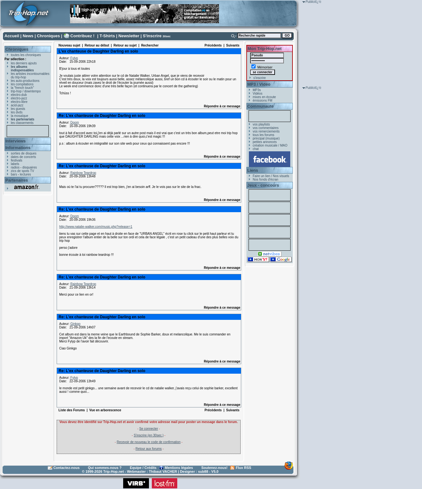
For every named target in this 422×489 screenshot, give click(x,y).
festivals (16, 160)
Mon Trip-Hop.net (265, 48)
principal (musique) (266, 138)
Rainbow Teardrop (83, 173)
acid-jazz (17, 105)
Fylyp (74, 58)
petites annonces (265, 142)
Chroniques (48, 35)
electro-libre (19, 102)
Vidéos (257, 93)
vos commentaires (265, 128)
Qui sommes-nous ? (105, 468)
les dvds (17, 112)
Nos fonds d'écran (265, 179)
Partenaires (16, 180)
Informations (18, 147)
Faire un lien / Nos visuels (271, 176)
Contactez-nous (66, 468)
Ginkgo (75, 324)
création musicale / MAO (270, 145)
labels (15, 164)
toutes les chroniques (26, 55)
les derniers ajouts (24, 63)
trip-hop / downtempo (26, 91)
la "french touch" (22, 88)
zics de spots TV (22, 171)
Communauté (260, 106)
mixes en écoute (264, 97)
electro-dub (19, 95)
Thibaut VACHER (163, 471)
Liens (252, 170)
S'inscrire (152, 35)
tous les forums (263, 135)
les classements (22, 123)
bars (14, 174)
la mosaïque (19, 116)
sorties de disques (24, 153)
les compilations (22, 84)
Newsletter (128, 35)
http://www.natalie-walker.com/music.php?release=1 (95, 226)
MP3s (257, 90)
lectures (25, 174)
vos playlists (261, 124)
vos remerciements (266, 131)
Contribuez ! (82, 35)
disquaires (29, 167)
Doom (74, 122)
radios (15, 167)
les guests (18, 109)
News (28, 35)
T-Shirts (107, 35)
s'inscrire (259, 78)
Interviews (15, 141)
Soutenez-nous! (214, 468)
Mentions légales (179, 468)
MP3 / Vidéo (259, 84)
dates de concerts (23, 157)
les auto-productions (25, 81)
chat (256, 149)
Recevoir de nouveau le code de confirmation (149, 442)
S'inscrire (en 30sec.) (149, 435)
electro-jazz (19, 98)
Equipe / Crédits (143, 468)
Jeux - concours (263, 185)
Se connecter (148, 428)
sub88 (203, 471)
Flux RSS (243, 468)
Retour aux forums (149, 448)
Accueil (11, 35)
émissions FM (262, 100)
